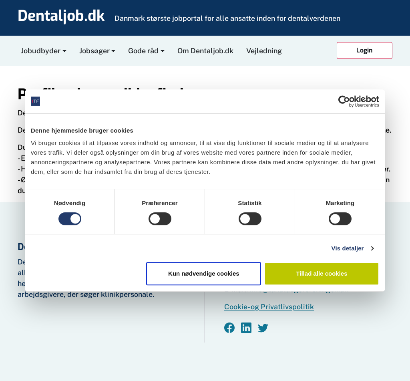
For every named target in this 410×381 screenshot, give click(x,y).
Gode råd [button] (143, 50)
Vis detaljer (348, 248)
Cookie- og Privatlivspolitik (269, 306)
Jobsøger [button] (94, 50)
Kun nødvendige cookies (203, 273)
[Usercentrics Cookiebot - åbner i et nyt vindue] (344, 101)
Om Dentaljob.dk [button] (205, 50)
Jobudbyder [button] (40, 50)
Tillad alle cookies (321, 273)
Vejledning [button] (264, 50)
